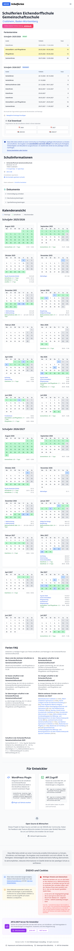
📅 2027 (53, 127)
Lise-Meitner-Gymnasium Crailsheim (52, 723)
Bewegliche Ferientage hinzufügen (16, 115)
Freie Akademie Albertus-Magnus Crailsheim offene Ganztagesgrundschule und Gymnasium (52, 706)
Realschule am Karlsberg (58, 726)
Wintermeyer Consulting (38, 942)
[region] (37, 73)
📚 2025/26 (21, 132)
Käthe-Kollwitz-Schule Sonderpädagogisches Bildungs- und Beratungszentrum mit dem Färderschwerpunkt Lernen (53, 717)
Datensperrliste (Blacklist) (43, 945)
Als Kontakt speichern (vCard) (14, 177)
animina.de (27, 26)
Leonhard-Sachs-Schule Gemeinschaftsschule (50, 721)
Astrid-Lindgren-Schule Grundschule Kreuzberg (51, 701)
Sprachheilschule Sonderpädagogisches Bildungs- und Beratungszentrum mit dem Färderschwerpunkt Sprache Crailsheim (53, 730)
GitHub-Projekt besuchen (37, 836)
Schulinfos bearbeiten (20, 182)
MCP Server (43, 930)
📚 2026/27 (53, 132)
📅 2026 (21, 127)
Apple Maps (20, 169)
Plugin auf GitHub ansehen (21, 802)
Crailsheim (8, 21)
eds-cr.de (9, 172)
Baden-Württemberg (26, 21)
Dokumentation (18, 930)
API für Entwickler (62, 945)
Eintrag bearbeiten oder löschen (17, 150)
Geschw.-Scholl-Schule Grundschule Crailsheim (51, 711)
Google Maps (11, 169)
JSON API (32, 930)
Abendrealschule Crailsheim (47, 699)
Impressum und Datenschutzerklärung (19, 945)
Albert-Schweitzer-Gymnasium (52, 700)
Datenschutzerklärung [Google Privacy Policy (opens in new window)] (14, 881)
